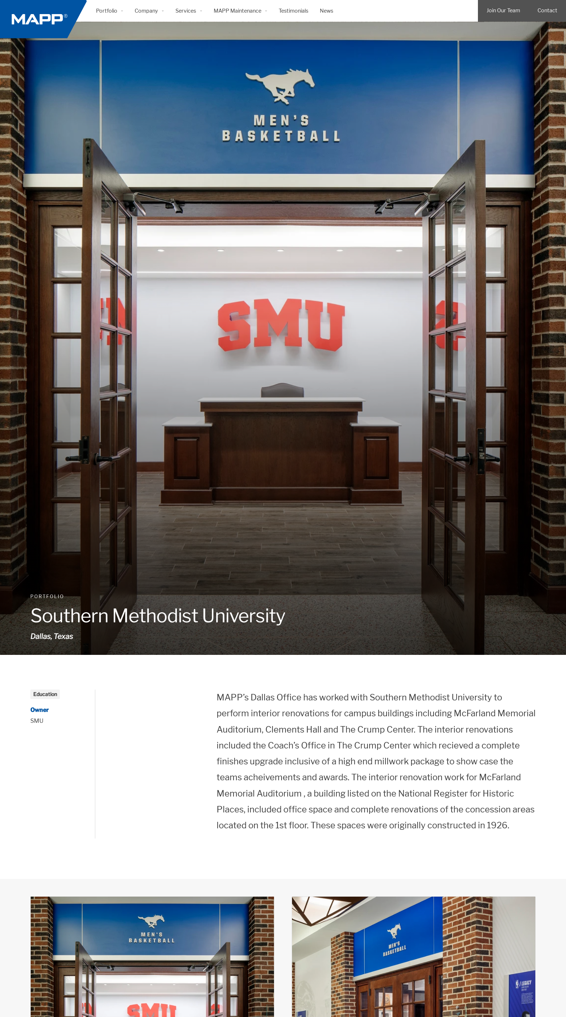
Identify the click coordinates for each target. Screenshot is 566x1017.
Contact (547, 10)
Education (45, 694)
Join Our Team (503, 10)
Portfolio (47, 596)
